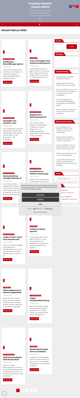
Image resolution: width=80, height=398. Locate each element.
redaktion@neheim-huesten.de (66, 199)
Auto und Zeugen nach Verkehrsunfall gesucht (40, 62)
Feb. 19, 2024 (8, 362)
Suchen (58, 41)
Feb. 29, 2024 (8, 67)
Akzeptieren (40, 195)
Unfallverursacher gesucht (37, 230)
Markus (58, 137)
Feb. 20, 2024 (8, 295)
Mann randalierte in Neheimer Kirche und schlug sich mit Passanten (66, 111)
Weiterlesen (7, 82)
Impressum (35, 212)
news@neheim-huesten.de (65, 193)
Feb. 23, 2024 (8, 181)
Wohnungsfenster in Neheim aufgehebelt (12, 291)
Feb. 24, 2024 (34, 120)
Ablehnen (40, 199)
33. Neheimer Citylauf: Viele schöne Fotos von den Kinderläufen (65, 138)
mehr (40, 204)
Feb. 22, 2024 (34, 176)
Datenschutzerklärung (42, 212)
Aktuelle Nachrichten (8, 173)
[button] (77, 24)
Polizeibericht (33, 226)
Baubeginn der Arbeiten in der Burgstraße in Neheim (13, 123)
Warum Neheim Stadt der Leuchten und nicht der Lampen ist (66, 147)
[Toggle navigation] (39, 24)
